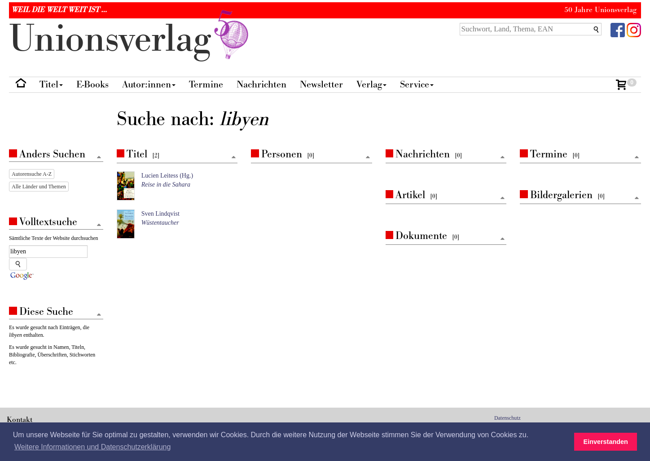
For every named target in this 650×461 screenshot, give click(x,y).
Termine (206, 84)
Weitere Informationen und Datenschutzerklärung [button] (92, 447)
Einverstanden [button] (606, 441)
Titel (51, 84)
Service (417, 84)
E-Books (92, 84)
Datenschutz (507, 418)
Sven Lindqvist (160, 213)
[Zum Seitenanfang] (233, 157)
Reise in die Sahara (165, 184)
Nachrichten (261, 84)
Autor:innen (149, 84)
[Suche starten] (18, 264)
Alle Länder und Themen (39, 186)
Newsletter (321, 84)
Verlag (371, 84)
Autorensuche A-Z (32, 174)
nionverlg (130, 39)
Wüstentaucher (160, 222)
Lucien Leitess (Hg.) (167, 175)
